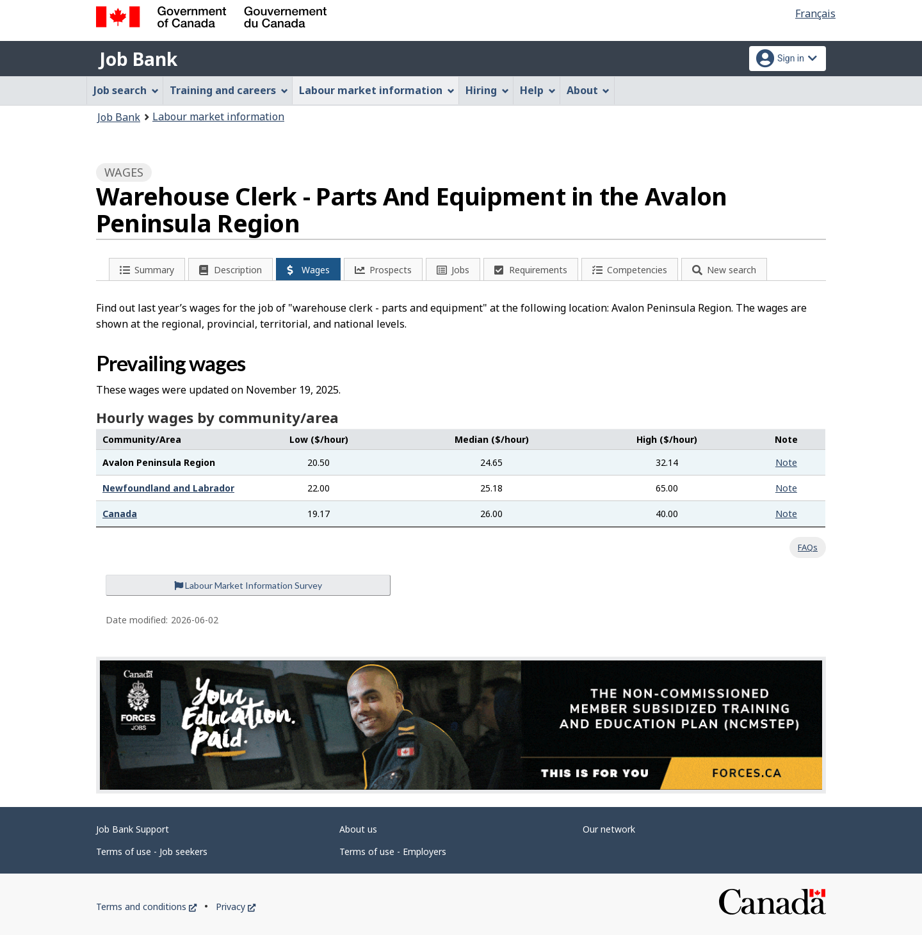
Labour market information (218, 116)
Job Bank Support (132, 829)
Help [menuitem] (538, 90)
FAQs (808, 547)
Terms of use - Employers (392, 851)
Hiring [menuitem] (487, 90)
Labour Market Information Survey (248, 585)
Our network (609, 829)
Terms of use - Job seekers (151, 851)
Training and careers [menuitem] (229, 90)
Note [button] (786, 462)
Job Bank (138, 59)
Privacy (235, 906)
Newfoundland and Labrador (168, 488)
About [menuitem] (588, 90)
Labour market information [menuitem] (377, 90)
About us (358, 829)
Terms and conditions (146, 906)
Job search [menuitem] (126, 90)
